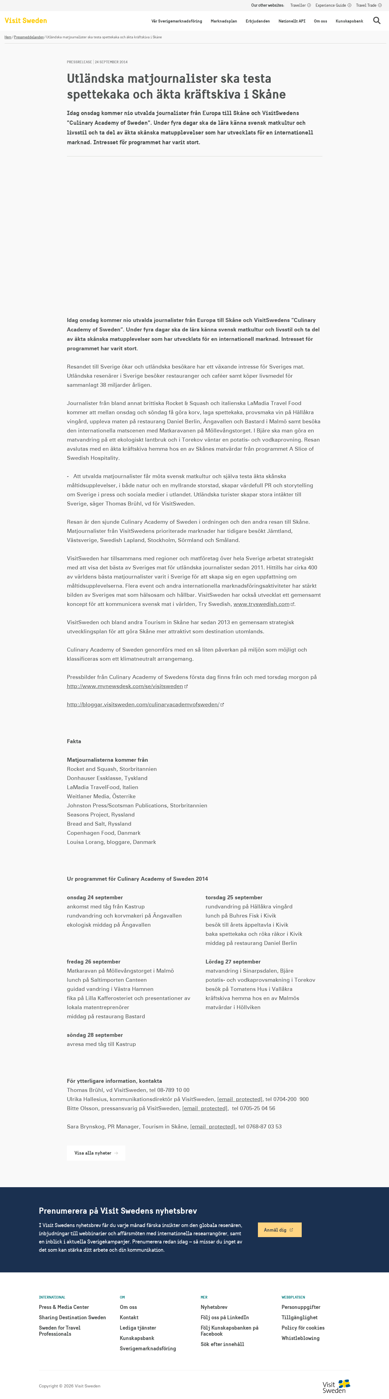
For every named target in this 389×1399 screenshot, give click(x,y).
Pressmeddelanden (29, 37)
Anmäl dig (275, 1230)
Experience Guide (331, 5)
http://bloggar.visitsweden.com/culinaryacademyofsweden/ (143, 705)
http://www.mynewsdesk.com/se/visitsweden (125, 686)
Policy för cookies (303, 1327)
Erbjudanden (258, 21)
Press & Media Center (64, 1306)
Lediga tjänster (138, 1327)
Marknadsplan (224, 21)
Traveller (298, 5)
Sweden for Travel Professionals (60, 1330)
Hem (8, 37)
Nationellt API (292, 21)
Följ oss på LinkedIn (225, 1317)
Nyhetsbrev (214, 1306)
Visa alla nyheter (96, 1153)
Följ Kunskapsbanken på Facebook (230, 1330)
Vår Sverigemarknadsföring (176, 21)
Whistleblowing (301, 1337)
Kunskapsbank (349, 21)
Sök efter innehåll (222, 1344)
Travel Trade (366, 5)
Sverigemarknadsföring (148, 1348)
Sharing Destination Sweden (72, 1317)
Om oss (320, 21)
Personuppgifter (301, 1306)
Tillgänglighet (300, 1317)
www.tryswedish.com (262, 604)
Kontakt (129, 1317)
